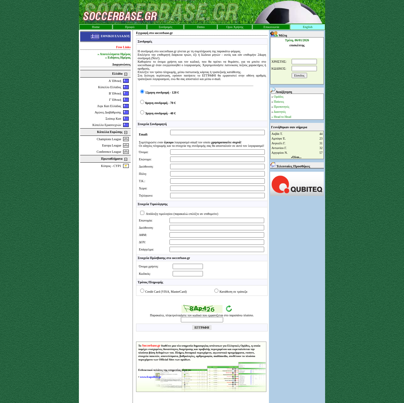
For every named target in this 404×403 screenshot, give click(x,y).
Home (95, 27)
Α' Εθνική (115, 81)
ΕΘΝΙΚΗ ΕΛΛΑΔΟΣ (115, 36)
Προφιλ (130, 27)
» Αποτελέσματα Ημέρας (114, 54)
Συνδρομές (166, 27)
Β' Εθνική (115, 93)
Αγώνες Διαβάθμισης (108, 112)
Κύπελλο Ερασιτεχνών (106, 125)
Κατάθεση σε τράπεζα (233, 291)
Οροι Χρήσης (234, 27)
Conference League (109, 151)
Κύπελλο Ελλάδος (109, 87)
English (307, 27)
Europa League (111, 145)
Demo (201, 27)
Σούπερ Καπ (113, 118)
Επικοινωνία (271, 27)
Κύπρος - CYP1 (111, 166)
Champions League (109, 139)
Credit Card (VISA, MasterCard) (166, 291)
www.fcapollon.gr (150, 376)
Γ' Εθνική (115, 99)
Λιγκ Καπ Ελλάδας (109, 106)
